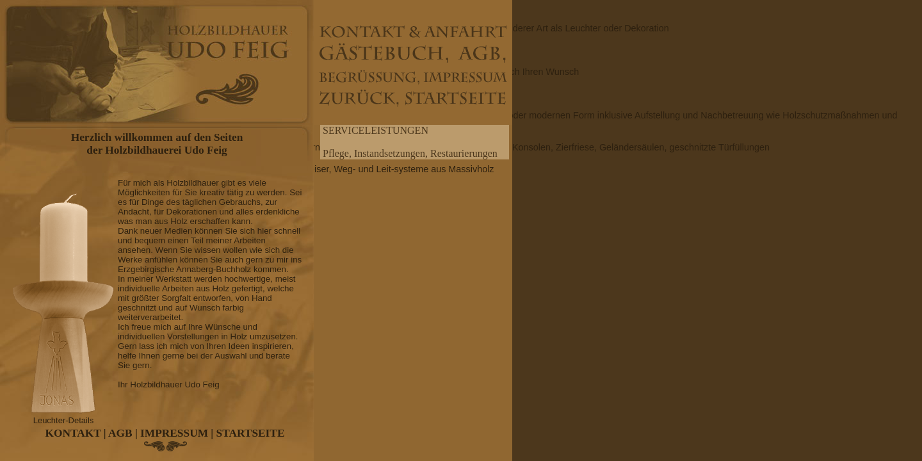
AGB (120, 433)
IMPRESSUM (174, 433)
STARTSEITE (250, 433)
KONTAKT (73, 433)
